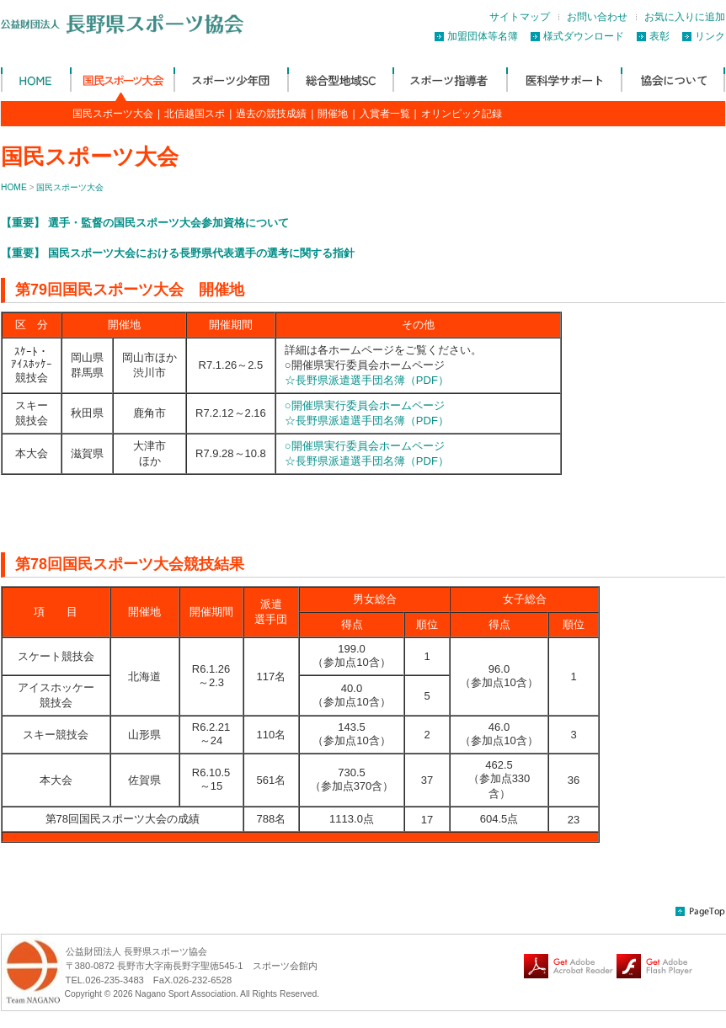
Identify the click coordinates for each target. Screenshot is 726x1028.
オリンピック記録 (461, 114)
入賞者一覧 (385, 114)
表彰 (659, 36)
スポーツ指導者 (449, 79)
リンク (710, 36)
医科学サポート (563, 79)
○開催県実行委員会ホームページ (365, 405)
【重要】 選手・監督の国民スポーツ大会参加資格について (145, 222)
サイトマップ (519, 17)
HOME (14, 187)
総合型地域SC (339, 79)
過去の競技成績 (271, 114)
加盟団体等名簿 (482, 36)
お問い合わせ (597, 17)
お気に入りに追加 (684, 17)
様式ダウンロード (583, 36)
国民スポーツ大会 (121, 79)
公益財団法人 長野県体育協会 (35, 79)
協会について (673, 79)
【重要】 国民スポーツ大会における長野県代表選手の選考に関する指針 (178, 253)
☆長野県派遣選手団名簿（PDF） (367, 380)
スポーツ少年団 (230, 79)
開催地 (333, 114)
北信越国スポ (194, 114)
